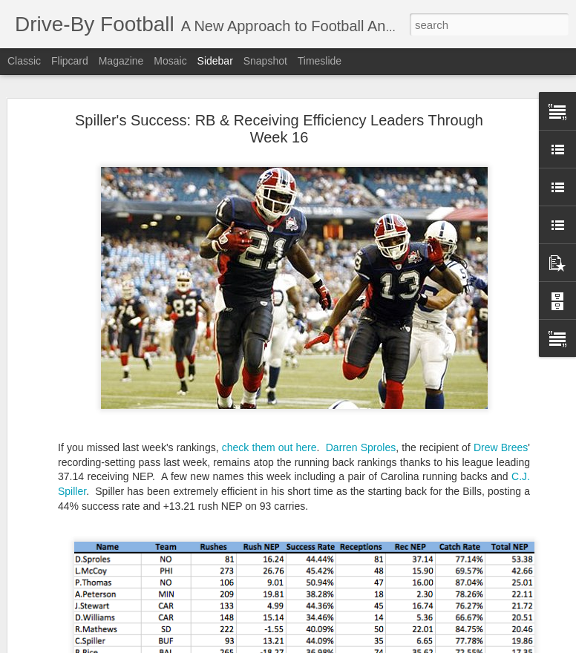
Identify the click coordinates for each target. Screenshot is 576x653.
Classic (24, 61)
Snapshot (265, 61)
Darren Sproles (361, 447)
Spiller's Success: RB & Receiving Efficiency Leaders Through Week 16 (279, 128)
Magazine (121, 61)
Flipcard (69, 61)
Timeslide (319, 61)
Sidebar (215, 61)
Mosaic (170, 61)
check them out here (269, 447)
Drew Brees (501, 447)
